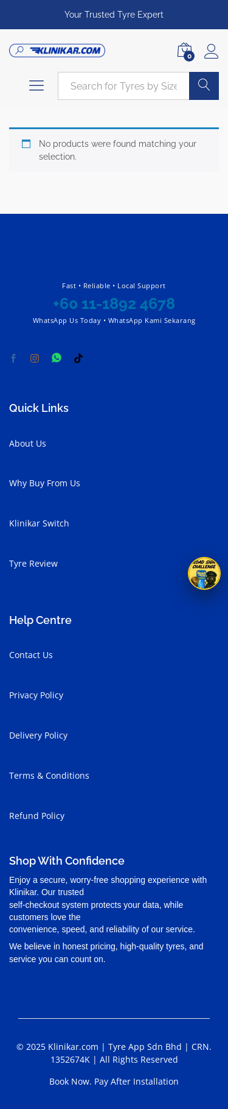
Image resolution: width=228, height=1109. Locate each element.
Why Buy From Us (44, 483)
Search (204, 86)
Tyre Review (33, 563)
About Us (27, 443)
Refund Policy (36, 815)
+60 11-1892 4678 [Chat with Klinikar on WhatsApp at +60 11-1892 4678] (114, 303)
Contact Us (31, 655)
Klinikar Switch (39, 523)
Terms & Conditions (49, 775)
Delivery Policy (38, 735)
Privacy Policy (36, 695)
